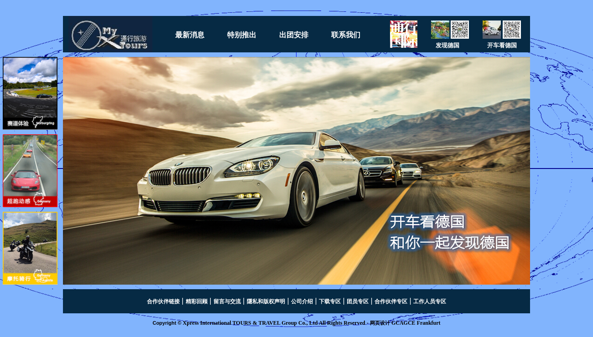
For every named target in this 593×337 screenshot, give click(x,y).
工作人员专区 (429, 301)
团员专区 (358, 301)
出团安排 (293, 35)
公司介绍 (302, 301)
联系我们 (345, 35)
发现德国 (447, 45)
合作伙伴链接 (163, 301)
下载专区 (330, 301)
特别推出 (241, 35)
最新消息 (189, 35)
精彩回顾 (197, 301)
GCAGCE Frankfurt (416, 323)
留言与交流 (227, 301)
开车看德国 (502, 45)
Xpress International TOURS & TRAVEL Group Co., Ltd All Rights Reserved (274, 323)
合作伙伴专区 (391, 301)
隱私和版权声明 (266, 301)
